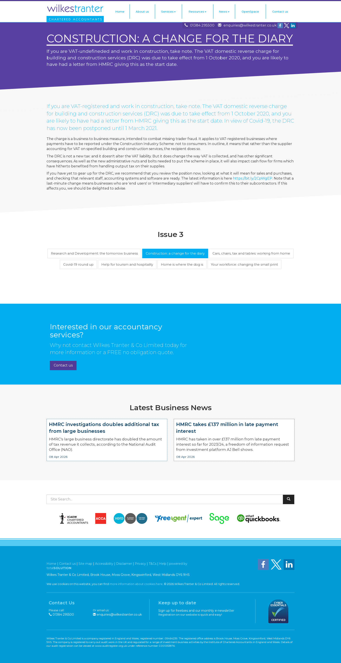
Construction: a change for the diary (175, 253)
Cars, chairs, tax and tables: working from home (251, 253)
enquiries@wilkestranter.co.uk (250, 25)
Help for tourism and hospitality (127, 264)
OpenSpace (250, 11)
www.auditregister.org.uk (111, 645)
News (224, 11)
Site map (85, 564)
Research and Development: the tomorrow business (94, 253)
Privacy (140, 564)
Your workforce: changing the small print (244, 264)
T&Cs (152, 564)
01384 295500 (202, 25)
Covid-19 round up (78, 264)
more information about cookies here (136, 584)
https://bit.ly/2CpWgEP (252, 178)
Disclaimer (124, 564)
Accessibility (104, 564)
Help (162, 564)
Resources (197, 11)
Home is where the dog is (182, 264)
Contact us (280, 11)
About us (142, 11)
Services (168, 11)
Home (119, 11)
